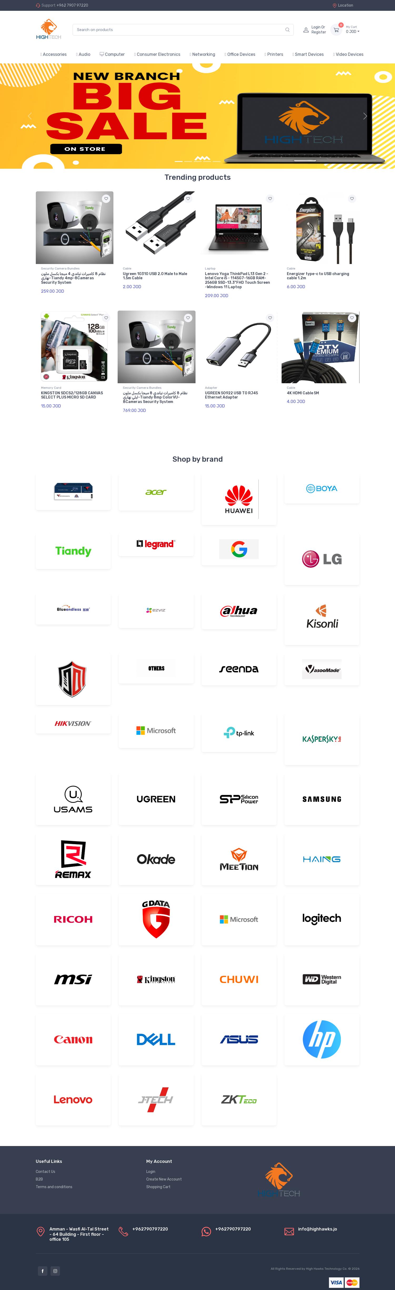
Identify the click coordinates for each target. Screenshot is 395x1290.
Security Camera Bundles (60, 268)
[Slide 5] (217, 161)
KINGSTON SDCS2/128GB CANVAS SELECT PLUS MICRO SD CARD (72, 392)
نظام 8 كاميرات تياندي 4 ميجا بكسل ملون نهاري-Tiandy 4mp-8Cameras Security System (73, 278)
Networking (202, 54)
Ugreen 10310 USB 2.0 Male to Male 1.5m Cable (155, 276)
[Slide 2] (188, 161)
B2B (39, 1173)
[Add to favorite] (106, 199)
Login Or (319, 29)
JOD (352, 29)
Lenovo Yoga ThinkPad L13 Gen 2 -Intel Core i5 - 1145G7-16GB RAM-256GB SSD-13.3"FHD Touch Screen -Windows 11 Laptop (237, 280)
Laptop (210, 268)
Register (319, 32)
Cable (127, 268)
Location (342, 5)
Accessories (54, 54)
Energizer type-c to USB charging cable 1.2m (318, 276)
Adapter (211, 384)
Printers (274, 54)
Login (150, 1165)
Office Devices (240, 54)
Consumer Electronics (157, 54)
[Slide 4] (207, 161)
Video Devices (348, 54)
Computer (112, 54)
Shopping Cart (158, 1180)
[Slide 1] (179, 161)
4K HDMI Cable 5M (303, 390)
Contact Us (45, 1165)
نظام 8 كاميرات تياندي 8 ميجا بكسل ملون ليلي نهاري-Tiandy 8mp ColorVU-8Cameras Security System (155, 394)
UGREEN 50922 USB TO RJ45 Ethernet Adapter (231, 392)
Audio (83, 54)
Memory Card (51, 384)
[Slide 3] (198, 161)
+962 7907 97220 (72, 5)
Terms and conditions (54, 1180)
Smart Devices (308, 54)
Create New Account (164, 1173)
